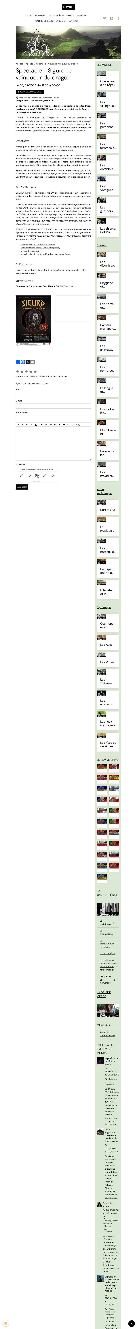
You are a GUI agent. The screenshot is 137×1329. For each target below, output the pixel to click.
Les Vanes (107, 662)
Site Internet (22, 412)
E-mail (19, 400)
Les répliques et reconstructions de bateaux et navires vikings (109, 965)
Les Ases (106, 645)
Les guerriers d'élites (106, 209)
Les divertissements (107, 263)
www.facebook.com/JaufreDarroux (38, 244)
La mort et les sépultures (107, 411)
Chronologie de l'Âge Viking (107, 83)
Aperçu (76, 424)
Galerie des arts (44, 20)
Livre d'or (61, 20)
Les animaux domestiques (107, 348)
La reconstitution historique (108, 943)
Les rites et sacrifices (108, 744)
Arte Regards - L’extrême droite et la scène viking (111, 1135)
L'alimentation (107, 453)
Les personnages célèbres (107, 125)
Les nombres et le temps (106, 369)
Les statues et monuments (108, 979)
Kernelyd (40, 15)
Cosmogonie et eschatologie (108, 625)
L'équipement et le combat (107, 571)
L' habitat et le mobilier (106, 592)
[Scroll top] (131, 1323)
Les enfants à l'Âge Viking (108, 167)
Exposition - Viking (109, 1204)
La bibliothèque (108, 922)
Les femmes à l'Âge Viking (108, 146)
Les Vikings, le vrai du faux (107, 104)
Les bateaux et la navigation (107, 550)
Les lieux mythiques (107, 723)
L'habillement (108, 432)
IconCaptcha (36, 481)
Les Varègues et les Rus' (107, 188)
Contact (73, 20)
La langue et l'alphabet (107, 390)
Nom (18, 389)
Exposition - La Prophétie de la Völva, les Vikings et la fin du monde (112, 1283)
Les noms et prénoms (107, 306)
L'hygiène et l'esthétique (107, 285)
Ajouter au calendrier (29, 92)
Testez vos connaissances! (107, 1034)
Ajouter (22, 487)
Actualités (56, 15)
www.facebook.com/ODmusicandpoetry (40, 247)
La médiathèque (108, 932)
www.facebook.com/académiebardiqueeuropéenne (46, 254)
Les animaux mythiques (107, 702)
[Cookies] (6, 1323)
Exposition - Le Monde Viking (111, 1061)
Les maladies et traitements (107, 474)
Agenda (70, 15)
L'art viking (107, 510)
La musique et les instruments (108, 529)
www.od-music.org (30, 250)
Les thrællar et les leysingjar (108, 230)
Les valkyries (106, 681)
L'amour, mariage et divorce (107, 327)
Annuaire (81, 15)
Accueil (29, 15)
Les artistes (108, 953)
